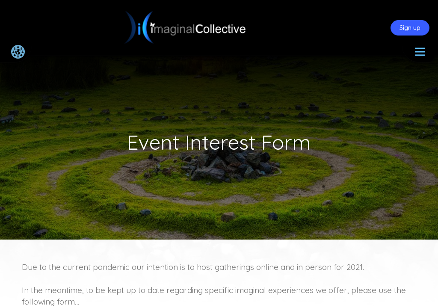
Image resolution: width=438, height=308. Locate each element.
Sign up (410, 28)
